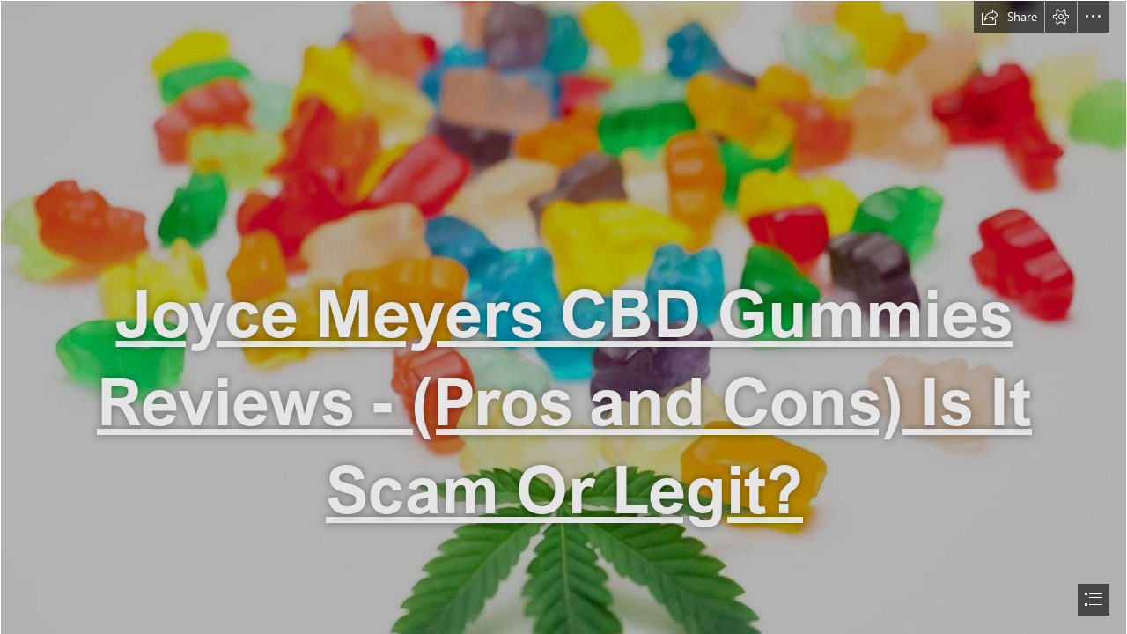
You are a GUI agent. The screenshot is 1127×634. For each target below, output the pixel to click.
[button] (1009, 17)
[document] (563, 317)
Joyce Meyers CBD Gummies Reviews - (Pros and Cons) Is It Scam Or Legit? (564, 400)
